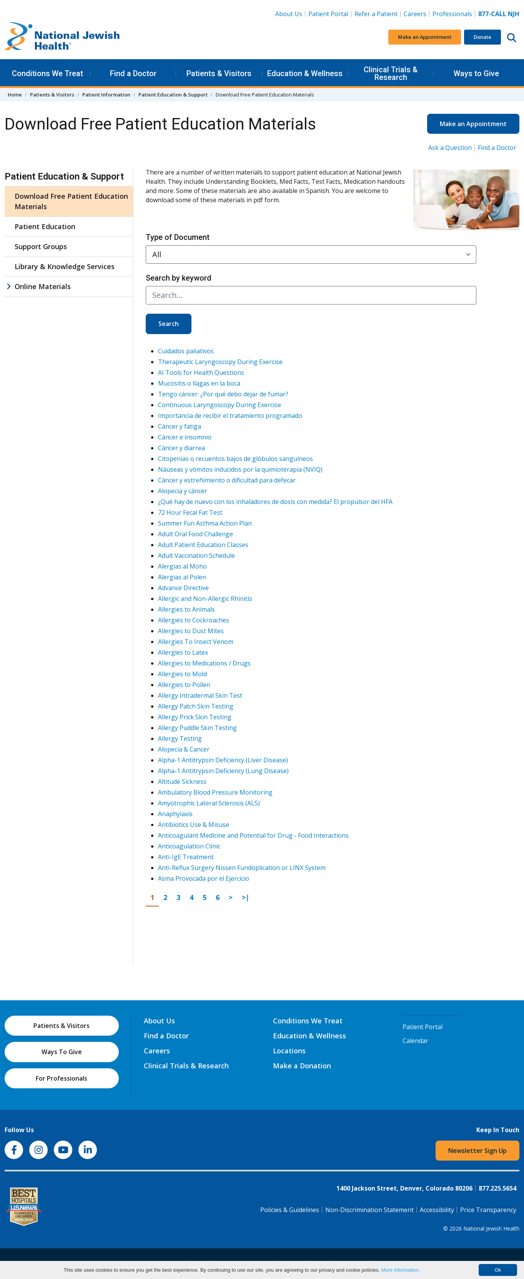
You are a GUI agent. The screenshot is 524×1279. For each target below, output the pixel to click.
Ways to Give (476, 73)
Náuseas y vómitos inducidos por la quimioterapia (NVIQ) (240, 469)
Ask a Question (450, 147)
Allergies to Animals (186, 609)
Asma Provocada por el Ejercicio (203, 878)
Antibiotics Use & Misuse (193, 824)
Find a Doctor (133, 73)
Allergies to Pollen (184, 684)
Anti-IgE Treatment (186, 857)
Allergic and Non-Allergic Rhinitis (205, 598)
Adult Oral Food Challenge (195, 534)
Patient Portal (328, 14)
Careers (416, 13)
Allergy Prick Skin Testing (194, 717)
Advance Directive (183, 588)
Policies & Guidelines (289, 1210)
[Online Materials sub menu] (8, 286)
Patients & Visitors (218, 73)
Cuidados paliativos (186, 351)
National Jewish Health (491, 1228)
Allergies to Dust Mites (191, 631)
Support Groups (41, 246)
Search (168, 323)
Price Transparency (488, 1210)
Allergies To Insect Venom (195, 641)
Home (15, 94)
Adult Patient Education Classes (203, 545)
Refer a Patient (376, 14)
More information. (400, 1270)
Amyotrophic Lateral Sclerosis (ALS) (209, 803)
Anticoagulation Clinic (189, 846)
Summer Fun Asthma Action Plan (205, 523)
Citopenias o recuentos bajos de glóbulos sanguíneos (235, 458)
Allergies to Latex (183, 652)
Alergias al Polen (182, 577)
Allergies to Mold (182, 674)
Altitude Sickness (182, 781)
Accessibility (437, 1210)
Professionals (452, 14)
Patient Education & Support (173, 94)
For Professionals (61, 1078)
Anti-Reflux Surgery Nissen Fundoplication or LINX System (242, 867)
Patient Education (45, 226)
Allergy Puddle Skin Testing (197, 727)
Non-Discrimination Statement (369, 1210)
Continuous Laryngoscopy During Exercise (219, 405)
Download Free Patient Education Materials (71, 201)
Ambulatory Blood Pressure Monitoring (215, 792)
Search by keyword (178, 278)
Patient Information (106, 94)
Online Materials (43, 286)
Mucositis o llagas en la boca (199, 383)
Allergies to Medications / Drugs (204, 663)
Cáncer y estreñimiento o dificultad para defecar (227, 480)
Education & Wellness (305, 73)
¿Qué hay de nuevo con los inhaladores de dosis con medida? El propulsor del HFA (275, 501)
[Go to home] (62, 37)
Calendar (415, 1040)
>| (247, 897)
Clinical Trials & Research (391, 73)
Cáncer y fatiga (179, 426)
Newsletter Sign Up (477, 1150)
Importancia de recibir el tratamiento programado (230, 415)
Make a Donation (302, 1065)
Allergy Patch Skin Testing (195, 706)
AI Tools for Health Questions (201, 372)
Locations (289, 1050)
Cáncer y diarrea (181, 448)
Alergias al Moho (182, 566)
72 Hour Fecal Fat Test (190, 512)
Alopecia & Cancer (184, 749)
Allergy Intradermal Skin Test (200, 695)
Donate (482, 36)
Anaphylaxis (175, 814)
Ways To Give (62, 1052)
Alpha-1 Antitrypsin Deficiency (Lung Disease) (223, 771)
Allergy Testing (180, 738)
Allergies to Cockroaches (193, 620)
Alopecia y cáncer (182, 491)
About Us (288, 14)
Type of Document (178, 237)
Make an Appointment (424, 36)
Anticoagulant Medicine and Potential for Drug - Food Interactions (253, 835)
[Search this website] (511, 37)
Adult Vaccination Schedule (196, 555)
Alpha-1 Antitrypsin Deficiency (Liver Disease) (223, 760)
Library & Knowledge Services (65, 266)
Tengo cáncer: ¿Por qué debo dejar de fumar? (223, 394)
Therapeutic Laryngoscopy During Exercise (220, 362)
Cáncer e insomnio (184, 437)
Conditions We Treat (47, 73)
